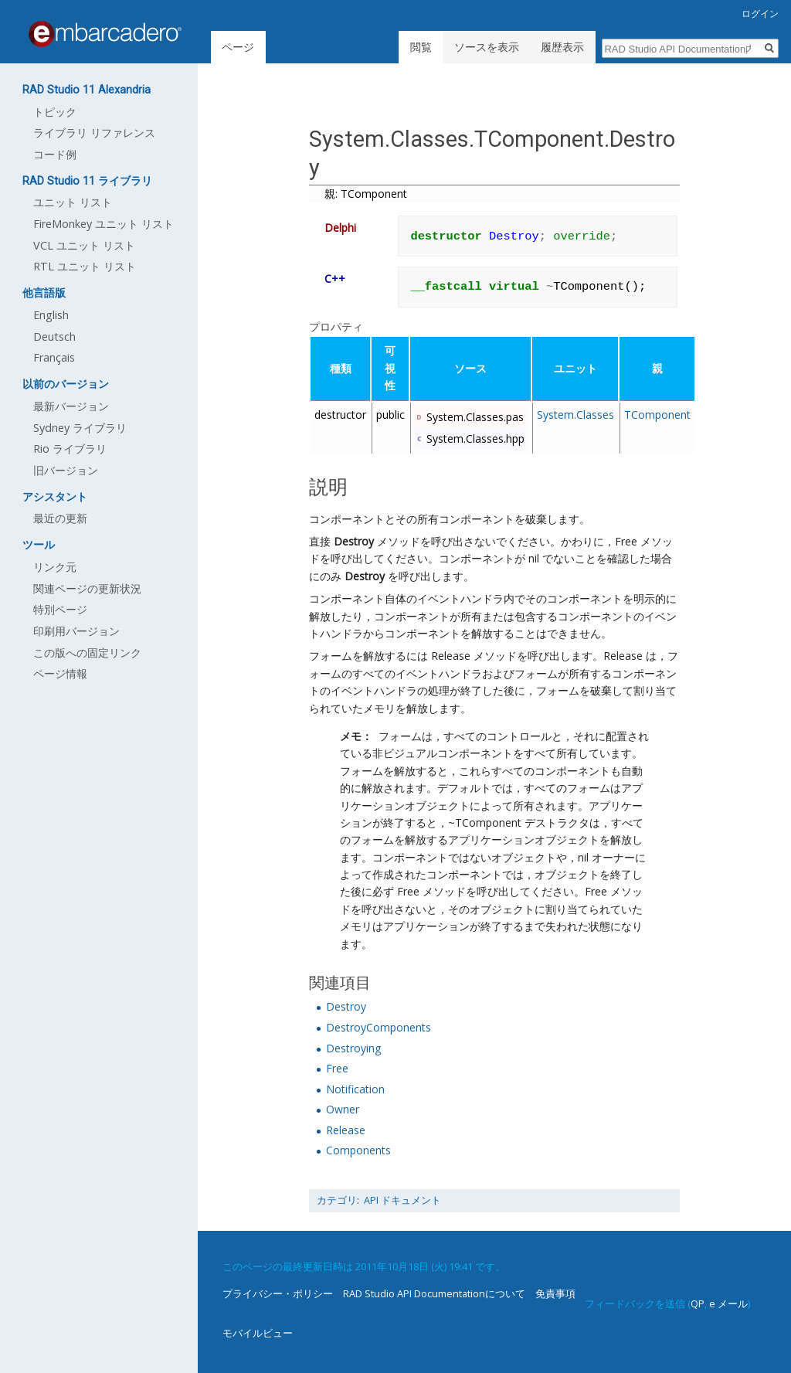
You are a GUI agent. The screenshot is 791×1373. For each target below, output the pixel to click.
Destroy (354, 541)
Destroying (353, 1048)
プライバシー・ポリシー (277, 1293)
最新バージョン (71, 406)
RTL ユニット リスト (84, 266)
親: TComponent (365, 193)
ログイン (760, 13)
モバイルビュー (257, 1333)
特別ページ (60, 609)
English (51, 315)
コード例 (54, 154)
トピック (54, 111)
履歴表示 (562, 46)
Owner (342, 1109)
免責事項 (555, 1293)
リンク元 (54, 566)
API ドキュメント (402, 1200)
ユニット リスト (72, 202)
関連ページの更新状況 (87, 588)
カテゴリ (337, 1200)
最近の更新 (60, 518)
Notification (355, 1089)
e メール (728, 1303)
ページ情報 (60, 673)
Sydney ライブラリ (80, 427)
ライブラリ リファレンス (94, 132)
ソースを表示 (486, 46)
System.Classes (575, 414)
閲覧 (421, 46)
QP (697, 1303)
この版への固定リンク (87, 652)
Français (54, 357)
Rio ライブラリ (70, 448)
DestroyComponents (378, 1027)
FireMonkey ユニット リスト (103, 223)
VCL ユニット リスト (84, 245)
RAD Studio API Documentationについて (434, 1293)
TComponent (657, 414)
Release (345, 1130)
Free (337, 1068)
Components (358, 1150)
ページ (238, 46)
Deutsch (54, 336)
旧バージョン (65, 470)
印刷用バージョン (76, 631)
